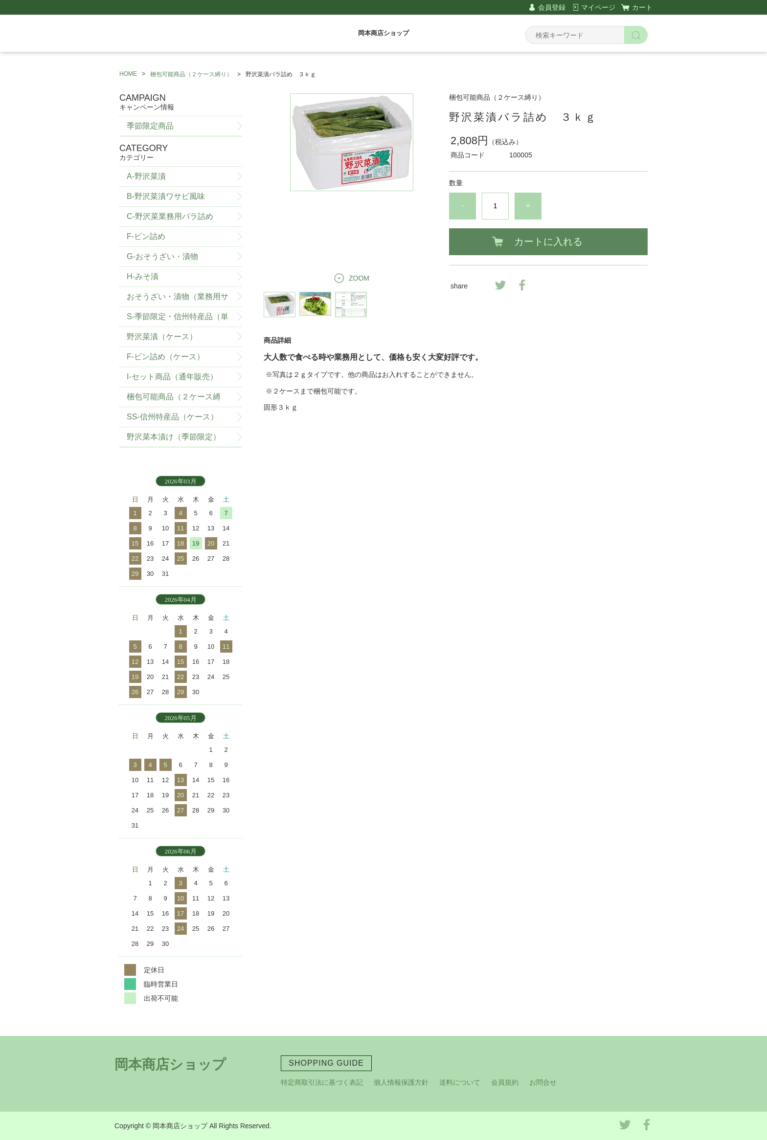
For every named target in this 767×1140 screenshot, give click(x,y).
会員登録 (551, 7)
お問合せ (543, 1082)
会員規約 (505, 1082)
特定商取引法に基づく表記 (322, 1082)
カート (642, 7)
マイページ (598, 7)
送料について (459, 1082)
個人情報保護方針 (401, 1082)
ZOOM (359, 278)
